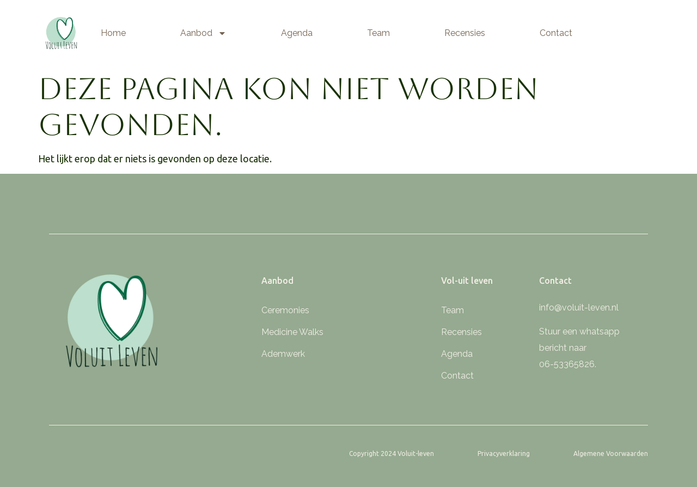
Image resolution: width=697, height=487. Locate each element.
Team (378, 33)
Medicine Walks (292, 332)
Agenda (297, 33)
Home (113, 33)
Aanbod (203, 33)
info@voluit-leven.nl (579, 307)
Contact (556, 33)
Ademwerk (283, 354)
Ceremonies (285, 310)
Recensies (464, 33)
